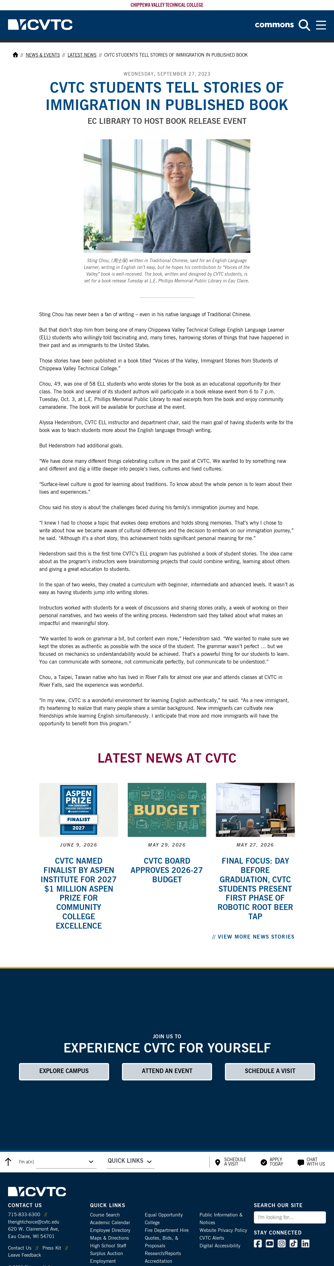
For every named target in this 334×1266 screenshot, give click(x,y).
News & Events (43, 55)
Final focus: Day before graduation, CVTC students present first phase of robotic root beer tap (255, 889)
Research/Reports (163, 1253)
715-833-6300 (24, 1214)
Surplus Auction (106, 1253)
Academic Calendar (110, 1222)
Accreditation (158, 1261)
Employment (103, 1261)
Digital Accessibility (219, 1245)
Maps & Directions (109, 1238)
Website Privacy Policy (223, 1230)
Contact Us (20, 1248)
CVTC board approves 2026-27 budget (167, 871)
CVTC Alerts (211, 1238)
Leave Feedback (24, 1255)
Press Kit (51, 1248)
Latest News (82, 55)
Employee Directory (110, 1230)
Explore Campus (64, 1071)
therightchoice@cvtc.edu (33, 1222)
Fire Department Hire (167, 1230)
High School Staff (108, 1245)
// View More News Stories (253, 937)
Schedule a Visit (270, 1071)
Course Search (105, 1215)
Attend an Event (167, 1071)
